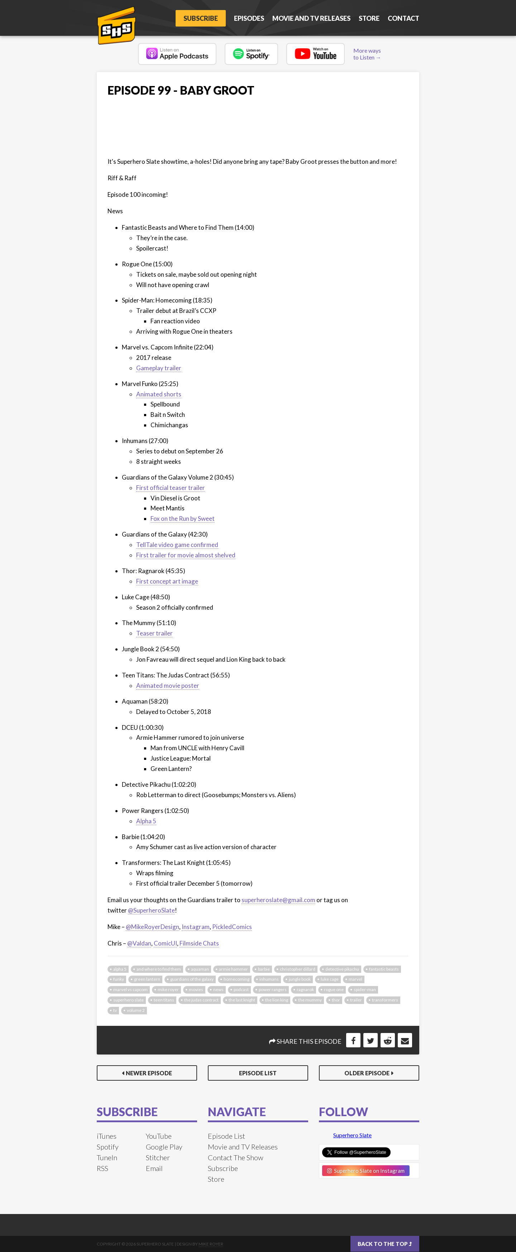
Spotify (108, 1146)
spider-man (365, 989)
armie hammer (233, 969)
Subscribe (200, 18)
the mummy (310, 1000)
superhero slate (128, 1000)
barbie (264, 969)
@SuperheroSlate (151, 910)
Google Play (164, 1146)
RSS (102, 1168)
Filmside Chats (199, 943)
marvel (355, 979)
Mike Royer (211, 1244)
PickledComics (232, 926)
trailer (356, 1000)
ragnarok (305, 989)
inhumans (269, 979)
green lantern (147, 979)
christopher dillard (297, 969)
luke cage (330, 979)
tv (115, 1010)
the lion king (276, 1000)
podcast (241, 989)
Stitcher (158, 1157)
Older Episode (367, 1073)
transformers (385, 1000)
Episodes (249, 18)
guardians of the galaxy (192, 979)
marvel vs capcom (130, 989)
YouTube (159, 1136)
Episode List (258, 1073)
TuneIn (107, 1157)
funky (118, 979)
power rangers (273, 989)
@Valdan (139, 943)
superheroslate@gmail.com (278, 900)
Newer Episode (149, 1073)
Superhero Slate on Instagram (366, 1170)
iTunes (106, 1136)
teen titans (164, 1000)
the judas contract (201, 1000)
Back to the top (385, 1244)
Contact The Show (235, 1157)
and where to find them (159, 969)
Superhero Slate (352, 1135)
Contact (403, 18)
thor (336, 1000)
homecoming (236, 979)
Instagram (196, 926)
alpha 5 (119, 969)
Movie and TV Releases (311, 18)
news (218, 989)
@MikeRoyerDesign (152, 926)
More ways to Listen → (367, 54)
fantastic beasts (384, 969)
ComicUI (165, 943)
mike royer (168, 989)
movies (196, 989)
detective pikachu (342, 969)
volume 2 (136, 1010)
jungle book (300, 979)
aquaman (200, 969)
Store (369, 18)
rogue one (334, 989)
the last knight (242, 1000)
